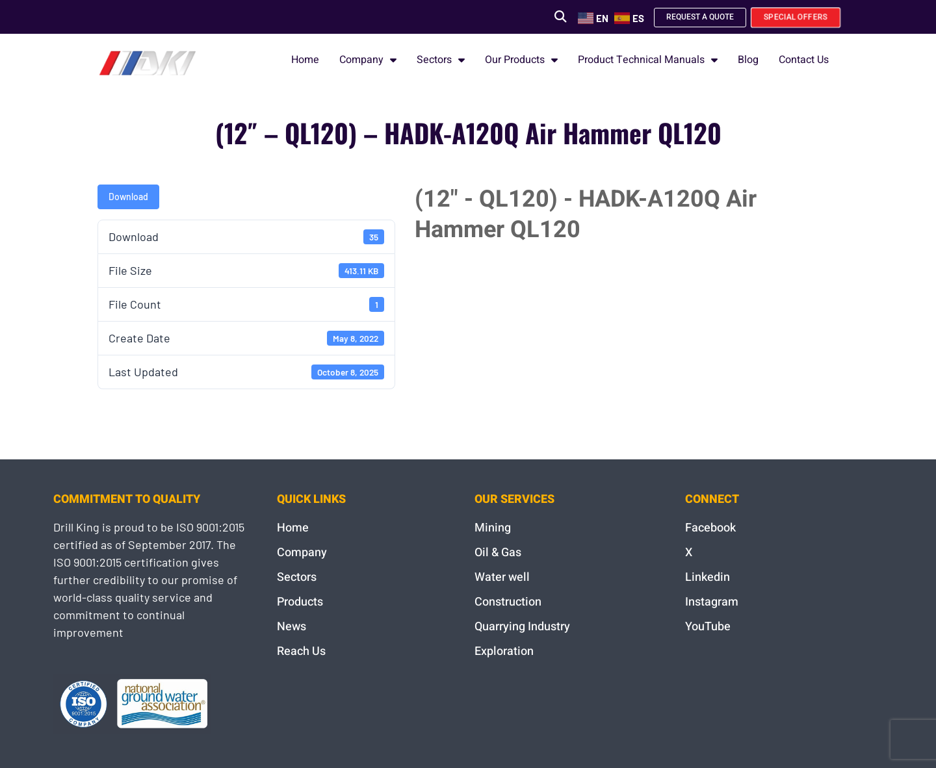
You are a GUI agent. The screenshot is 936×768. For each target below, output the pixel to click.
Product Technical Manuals (648, 59)
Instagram (711, 602)
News (291, 626)
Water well (502, 577)
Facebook (710, 528)
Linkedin (707, 577)
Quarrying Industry (522, 626)
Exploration (504, 651)
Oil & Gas (497, 552)
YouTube (708, 626)
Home (305, 60)
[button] (555, 16)
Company (367, 59)
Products (300, 602)
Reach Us (301, 651)
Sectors (441, 59)
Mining (492, 528)
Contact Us (804, 60)
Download (128, 196)
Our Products (521, 59)
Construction (507, 602)
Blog (748, 60)
